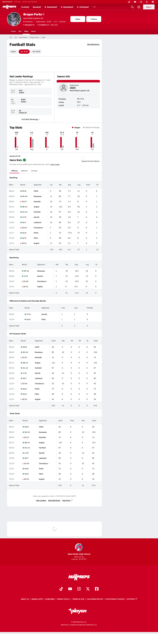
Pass (72, 420)
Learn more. (55, 164)
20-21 (24, 243)
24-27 (24, 201)
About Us (25, 599)
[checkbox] (83, 159)
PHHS (36, 233)
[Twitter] (147, 1)
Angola (36, 206)
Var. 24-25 (36, 51)
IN (16, 37)
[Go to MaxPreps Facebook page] (97, 589)
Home (13, 31)
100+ (88, 184)
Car (51, 184)
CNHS (36, 191)
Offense (14, 170)
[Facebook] (153, 1)
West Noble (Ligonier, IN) (33, 18)
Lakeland (37, 222)
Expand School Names (90, 160)
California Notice (95, 599)
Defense (24, 170)
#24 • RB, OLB (48, 25)
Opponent (37, 184)
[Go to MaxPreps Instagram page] (79, 589)
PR (80, 341)
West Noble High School (79, 549)
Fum (63, 308)
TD (97, 184)
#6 (29, 25)
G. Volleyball (83, 6)
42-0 (24, 238)
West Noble (23, 37)
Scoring (34, 170)
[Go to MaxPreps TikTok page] (61, 589)
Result (22, 184)
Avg (69, 184)
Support (132, 599)
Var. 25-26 (24, 51)
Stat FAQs (67, 500)
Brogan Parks (33, 14)
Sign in (148, 7)
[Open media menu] (139, 7)
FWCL (36, 238)
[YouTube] (135, 1)
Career (13, 51)
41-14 (24, 212)
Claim (77, 19)
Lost (76, 308)
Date (11, 184)
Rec (57, 264)
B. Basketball (51, 6)
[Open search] (132, 7)
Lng (78, 184)
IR (87, 341)
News (33, 31)
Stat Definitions (93, 44)
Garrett (36, 217)
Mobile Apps (37, 599)
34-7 (24, 222)
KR (72, 341)
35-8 (24, 191)
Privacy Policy (63, 599)
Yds (60, 184)
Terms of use (78, 599)
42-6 (24, 233)
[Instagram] (141, 1)
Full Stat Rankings (31, 119)
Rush (54, 341)
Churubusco (38, 227)
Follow (94, 19)
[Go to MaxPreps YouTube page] (70, 589)
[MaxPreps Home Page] (11, 37)
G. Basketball (67, 6)
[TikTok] (129, 1)
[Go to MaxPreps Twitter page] (88, 589)
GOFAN (17, 2)
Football (25, 6)
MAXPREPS (7, 2)
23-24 (24, 227)
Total (96, 341)
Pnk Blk (90, 308)
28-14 (24, 206)
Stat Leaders (41, 500)
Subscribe (49, 599)
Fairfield (37, 212)
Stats (26, 31)
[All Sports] (94, 7)
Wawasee (37, 196)
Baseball (37, 6)
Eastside (37, 201)
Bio (20, 31)
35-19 (24, 196)
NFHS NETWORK (30, 2)
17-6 (24, 217)
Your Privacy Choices (114, 599)
